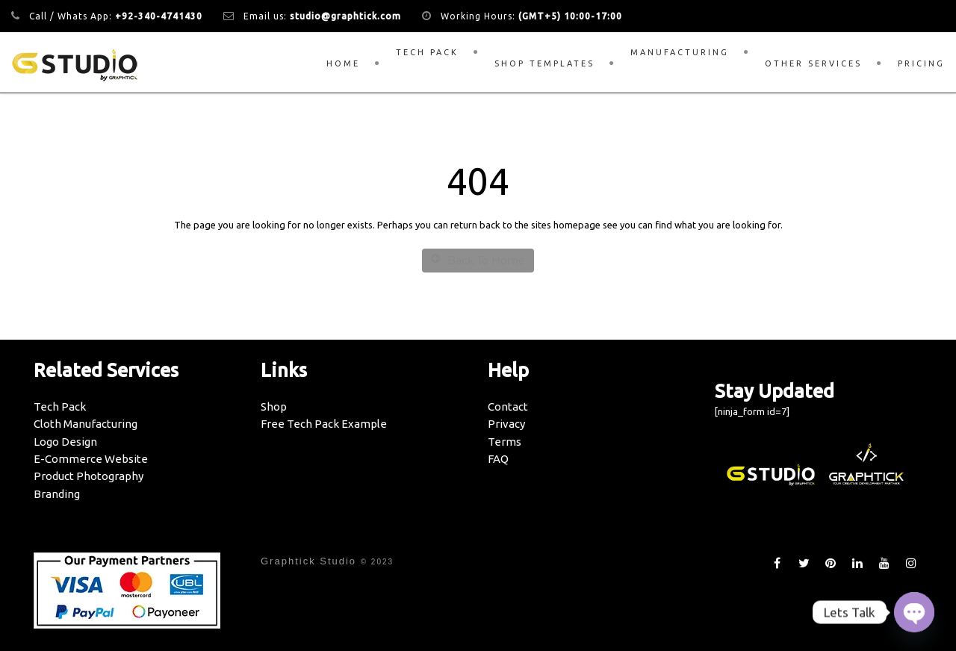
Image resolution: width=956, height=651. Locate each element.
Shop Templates (544, 63)
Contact (508, 406)
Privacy (506, 423)
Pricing (921, 63)
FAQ (498, 458)
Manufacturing (679, 52)
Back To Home (478, 260)
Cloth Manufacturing (85, 423)
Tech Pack (427, 52)
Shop (274, 406)
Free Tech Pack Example (324, 423)
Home (343, 63)
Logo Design (65, 441)
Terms (504, 441)
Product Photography (88, 476)
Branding (57, 494)
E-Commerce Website (91, 458)
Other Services (813, 63)
